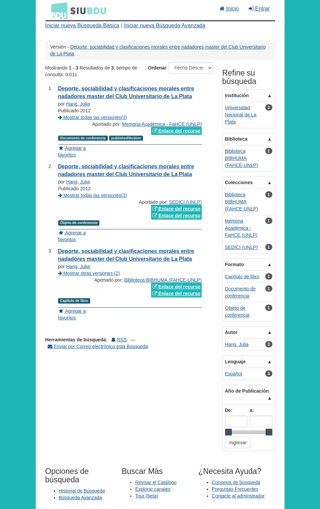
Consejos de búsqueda (236, 482)
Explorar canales (152, 489)
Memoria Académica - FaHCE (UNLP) (162, 124)
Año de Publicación (247, 391)
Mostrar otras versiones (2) (89, 273)
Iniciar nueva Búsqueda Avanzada (164, 25)
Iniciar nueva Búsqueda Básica (82, 25)
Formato (234, 264)
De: (229, 410)
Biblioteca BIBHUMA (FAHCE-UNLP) (163, 280)
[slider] (228, 432)
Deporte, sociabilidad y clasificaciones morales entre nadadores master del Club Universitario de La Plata (126, 170)
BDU (57, 10)
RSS (119, 339)
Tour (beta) (146, 496)
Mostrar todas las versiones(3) (92, 117)
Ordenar (157, 67)
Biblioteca (236, 139)
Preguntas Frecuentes (235, 489)
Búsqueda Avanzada (80, 497)
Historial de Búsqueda (82, 490)
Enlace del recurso (176, 131)
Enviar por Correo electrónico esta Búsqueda (98, 346)
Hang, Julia (78, 104)
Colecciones (239, 182)
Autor (231, 332)
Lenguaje (235, 361)
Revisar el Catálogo (155, 482)
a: (252, 410)
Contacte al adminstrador (238, 496)
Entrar (259, 8)
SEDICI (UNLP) (185, 202)
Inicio (229, 8)
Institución (237, 95)
